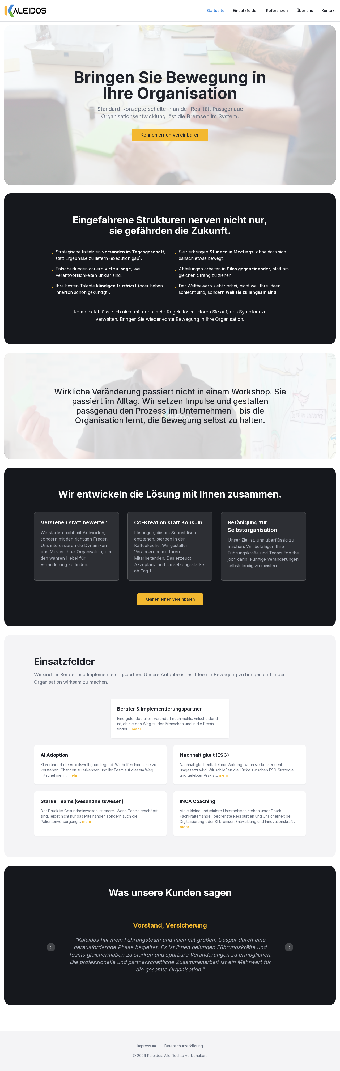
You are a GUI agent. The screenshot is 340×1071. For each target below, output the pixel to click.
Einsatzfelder (245, 10)
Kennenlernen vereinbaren (170, 135)
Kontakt (329, 10)
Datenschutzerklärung (183, 1046)
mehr (136, 729)
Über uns (304, 10)
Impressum (146, 1046)
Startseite (215, 10)
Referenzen (277, 10)
